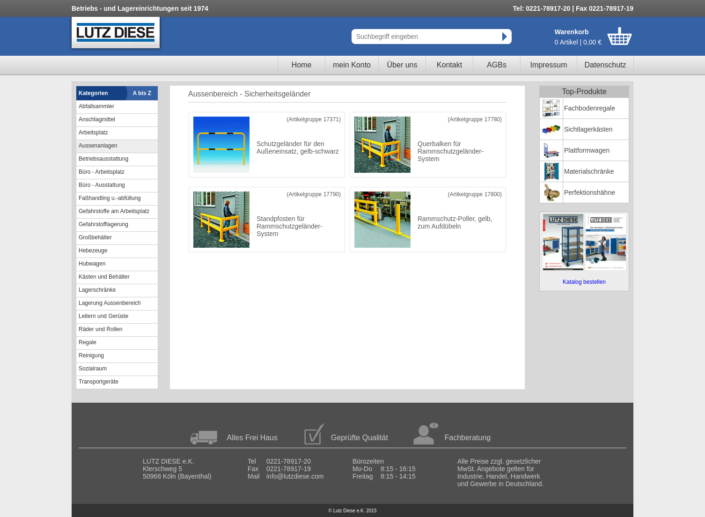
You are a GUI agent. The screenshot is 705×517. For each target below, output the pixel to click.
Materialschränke (589, 171)
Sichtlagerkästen (588, 129)
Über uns (402, 65)
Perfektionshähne (589, 192)
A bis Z (142, 93)
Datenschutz (605, 65)
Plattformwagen (587, 150)
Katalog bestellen (584, 282)
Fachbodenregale (589, 108)
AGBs (497, 65)
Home (302, 65)
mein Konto (352, 65)
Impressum (548, 65)
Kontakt (449, 65)
